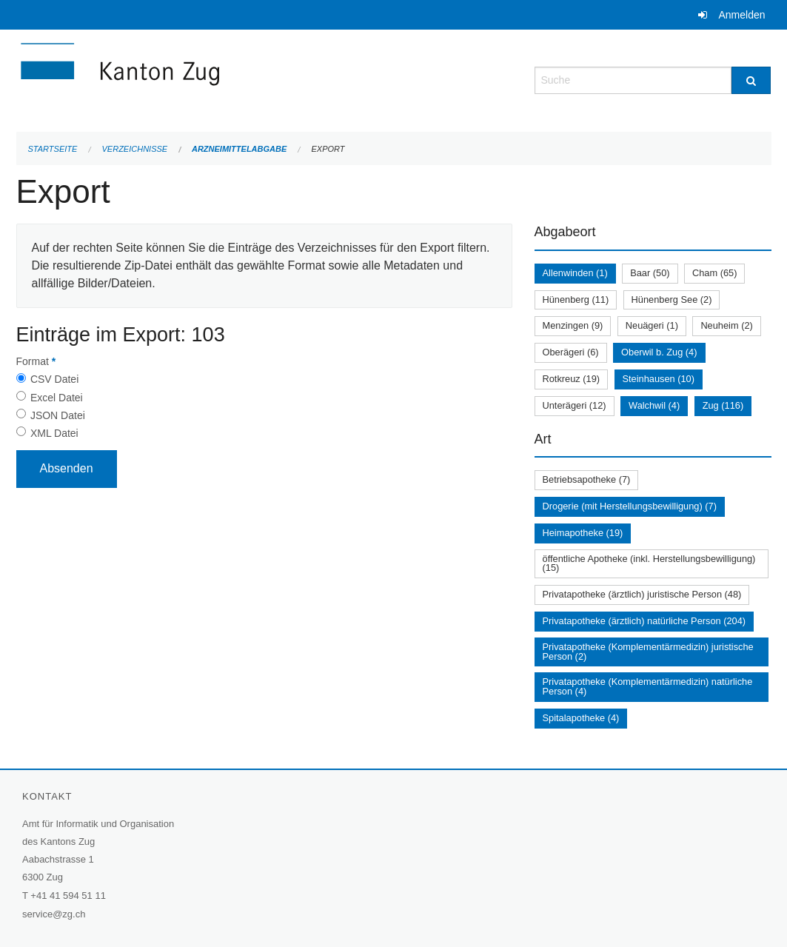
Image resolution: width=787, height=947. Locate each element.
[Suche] (751, 80)
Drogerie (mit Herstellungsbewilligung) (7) (630, 506)
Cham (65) (714, 272)
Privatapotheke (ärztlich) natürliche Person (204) (644, 620)
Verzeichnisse (135, 148)
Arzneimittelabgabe (239, 148)
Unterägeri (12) (574, 405)
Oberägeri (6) (571, 352)
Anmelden (741, 15)
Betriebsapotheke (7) (587, 479)
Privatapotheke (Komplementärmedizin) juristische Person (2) (648, 651)
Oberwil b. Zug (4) (659, 352)
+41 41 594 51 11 (68, 895)
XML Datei (54, 433)
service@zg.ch (53, 914)
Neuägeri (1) (652, 325)
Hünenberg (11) (576, 299)
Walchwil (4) (654, 405)
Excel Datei (56, 398)
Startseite (53, 148)
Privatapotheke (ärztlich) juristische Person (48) (642, 594)
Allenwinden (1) (575, 272)
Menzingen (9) (573, 325)
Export (327, 148)
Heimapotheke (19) (583, 532)
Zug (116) (723, 405)
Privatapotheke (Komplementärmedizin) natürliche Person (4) (648, 686)
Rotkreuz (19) (571, 378)
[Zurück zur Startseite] (208, 79)
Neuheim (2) (726, 325)
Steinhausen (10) (658, 378)
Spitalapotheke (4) (581, 717)
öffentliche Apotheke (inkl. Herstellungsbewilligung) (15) (649, 563)
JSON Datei (57, 415)
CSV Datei (54, 379)
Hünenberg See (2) (672, 299)
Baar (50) (649, 272)
